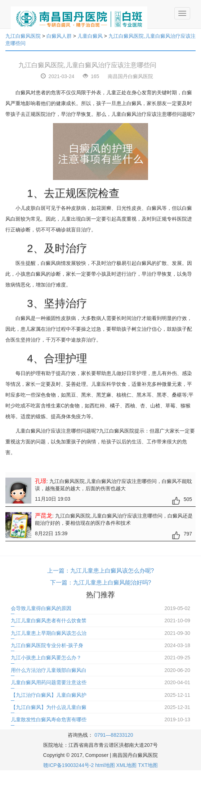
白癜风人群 (59, 36)
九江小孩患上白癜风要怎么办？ (46, 657)
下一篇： (61, 582)
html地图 (105, 765)
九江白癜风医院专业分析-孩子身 (47, 645)
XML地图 (126, 765)
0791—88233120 (113, 735)
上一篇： (58, 571)
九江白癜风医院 (23, 36)
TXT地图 (147, 765)
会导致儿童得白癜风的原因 (41, 608)
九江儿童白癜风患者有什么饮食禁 (48, 620)
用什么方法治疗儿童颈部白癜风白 (48, 670)
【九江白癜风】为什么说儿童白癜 (48, 707)
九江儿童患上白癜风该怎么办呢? (112, 571)
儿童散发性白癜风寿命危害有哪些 (48, 719)
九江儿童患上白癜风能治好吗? (112, 582)
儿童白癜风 (90, 36)
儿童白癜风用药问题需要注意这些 (48, 682)
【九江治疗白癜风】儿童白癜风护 (48, 695)
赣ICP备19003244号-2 (68, 765)
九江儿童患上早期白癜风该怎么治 (48, 633)
